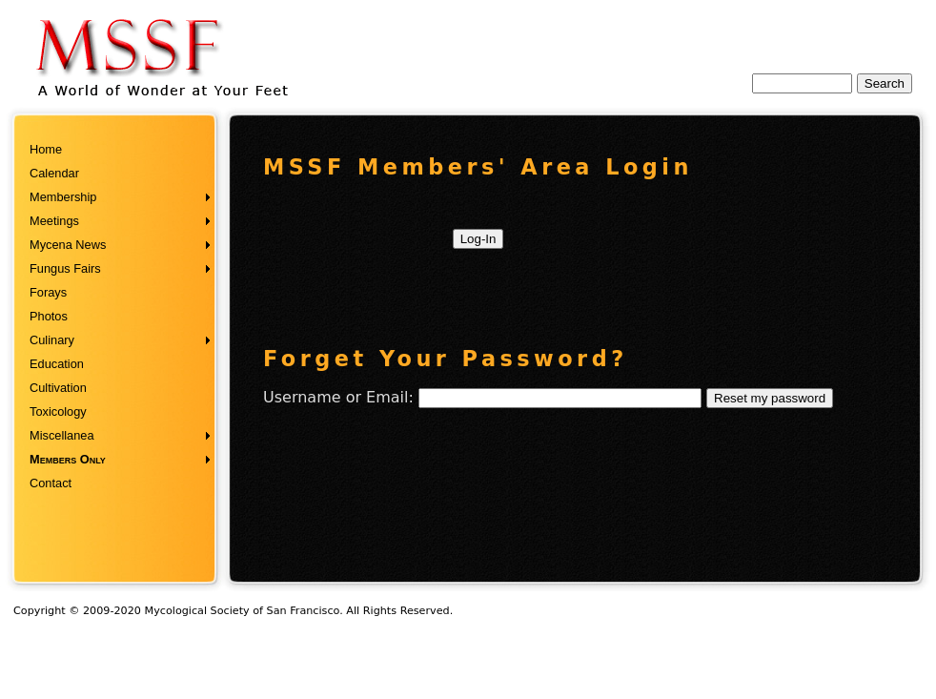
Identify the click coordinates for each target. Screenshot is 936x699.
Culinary (52, 340)
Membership (63, 197)
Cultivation (58, 387)
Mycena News (68, 244)
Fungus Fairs (65, 268)
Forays (48, 292)
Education (57, 364)
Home (46, 149)
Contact (50, 483)
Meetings (54, 221)
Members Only (68, 459)
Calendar (54, 173)
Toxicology (58, 411)
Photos (49, 316)
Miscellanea (62, 435)
